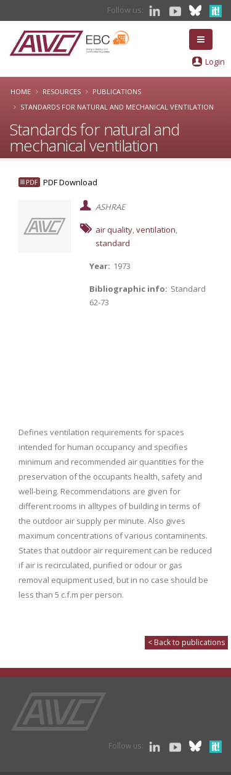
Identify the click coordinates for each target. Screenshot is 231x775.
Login (215, 61)
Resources (62, 91)
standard (112, 243)
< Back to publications (186, 642)
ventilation (156, 229)
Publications (116, 91)
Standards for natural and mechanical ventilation (117, 106)
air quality (113, 229)
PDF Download (70, 182)
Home (20, 91)
